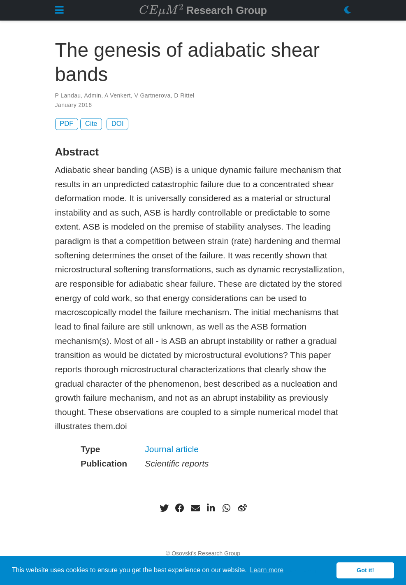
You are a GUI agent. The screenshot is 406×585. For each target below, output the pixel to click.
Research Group (203, 9)
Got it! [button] (365, 570)
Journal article (172, 449)
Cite (91, 124)
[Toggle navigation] (59, 10)
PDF (67, 124)
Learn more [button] (266, 569)
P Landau (68, 95)
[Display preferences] (347, 10)
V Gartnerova (152, 95)
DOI (117, 124)
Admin (92, 95)
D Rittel (184, 95)
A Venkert (117, 95)
